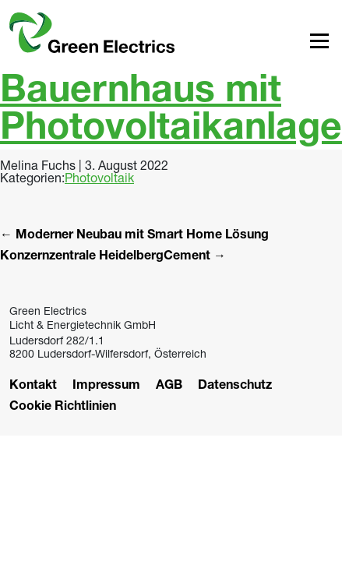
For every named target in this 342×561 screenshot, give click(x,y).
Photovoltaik (99, 177)
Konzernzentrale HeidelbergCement (113, 257)
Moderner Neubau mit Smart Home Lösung (134, 236)
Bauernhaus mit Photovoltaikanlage (171, 112)
